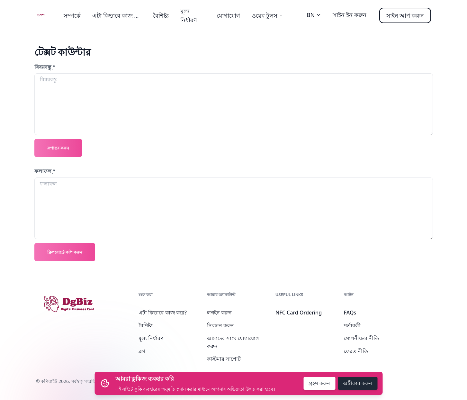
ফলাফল (45, 171)
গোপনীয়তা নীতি (361, 338)
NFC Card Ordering (298, 312)
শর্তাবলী (352, 325)
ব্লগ (142, 351)
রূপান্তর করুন (58, 147)
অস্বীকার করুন (357, 383)
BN (314, 15)
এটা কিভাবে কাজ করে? (119, 15)
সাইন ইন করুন (349, 15)
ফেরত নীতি (356, 351)
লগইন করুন (219, 312)
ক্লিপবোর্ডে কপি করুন (64, 252)
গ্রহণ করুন (319, 383)
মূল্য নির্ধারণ (151, 338)
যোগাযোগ (228, 15)
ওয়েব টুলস (267, 15)
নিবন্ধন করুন (220, 325)
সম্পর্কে (72, 15)
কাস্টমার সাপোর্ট (224, 358)
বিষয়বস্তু (45, 67)
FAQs (350, 312)
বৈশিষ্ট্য (161, 15)
